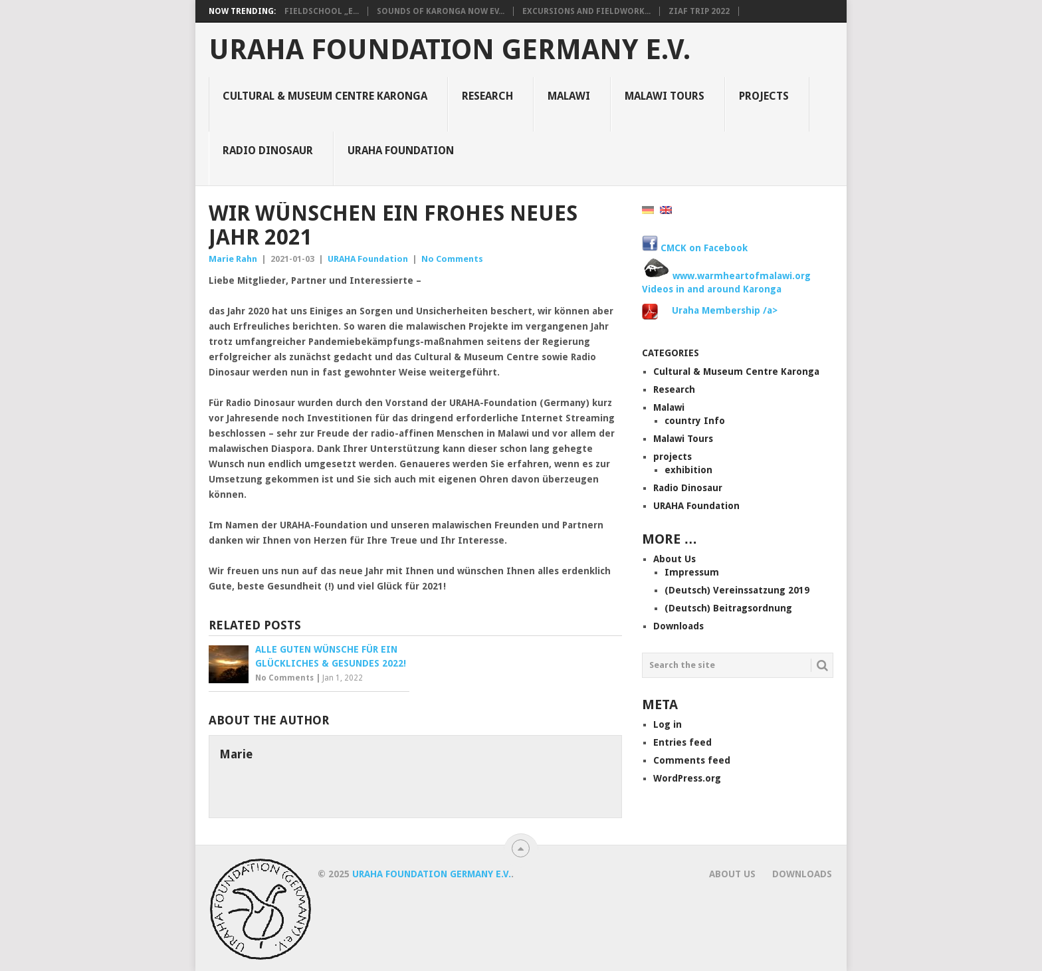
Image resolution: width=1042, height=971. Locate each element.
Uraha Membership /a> (725, 310)
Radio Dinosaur (268, 150)
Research (487, 96)
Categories (670, 353)
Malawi (569, 96)
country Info (695, 420)
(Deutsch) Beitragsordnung (728, 608)
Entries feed (682, 742)
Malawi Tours (664, 96)
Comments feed (691, 760)
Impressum (692, 572)
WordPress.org (687, 778)
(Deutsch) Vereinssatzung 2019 (737, 590)
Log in (667, 724)
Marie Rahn (233, 259)
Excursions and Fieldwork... (586, 11)
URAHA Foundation (401, 150)
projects (764, 96)
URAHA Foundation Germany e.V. (449, 50)
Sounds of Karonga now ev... (440, 11)
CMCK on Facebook (695, 248)
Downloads (678, 626)
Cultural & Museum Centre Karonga (325, 96)
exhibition (688, 470)
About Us (674, 559)
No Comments (452, 259)
